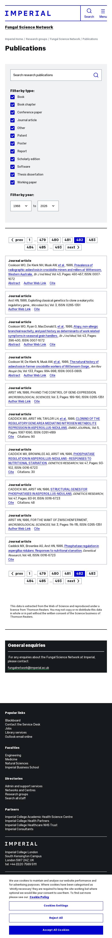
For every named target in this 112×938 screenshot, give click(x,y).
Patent (18, 135)
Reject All (56, 918)
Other (17, 128)
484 (30, 247)
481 (67, 240)
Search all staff (15, 798)
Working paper (23, 182)
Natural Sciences (16, 763)
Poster (18, 143)
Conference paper (26, 112)
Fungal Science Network (29, 27)
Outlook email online (18, 737)
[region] (56, 906)
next (71, 247)
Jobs (8, 728)
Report (18, 151)
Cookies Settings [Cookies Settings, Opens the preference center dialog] (56, 905)
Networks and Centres (20, 790)
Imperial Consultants (19, 829)
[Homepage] (43, 13)
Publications (90, 39)
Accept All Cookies (56, 930)
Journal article (23, 120)
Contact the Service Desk (22, 724)
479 (42, 240)
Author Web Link (35, 283)
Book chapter (23, 104)
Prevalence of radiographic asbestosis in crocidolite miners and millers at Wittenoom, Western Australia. (55, 269)
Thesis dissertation (26, 174)
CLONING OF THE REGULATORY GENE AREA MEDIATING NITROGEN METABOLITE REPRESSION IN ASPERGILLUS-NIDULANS (54, 423)
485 (42, 247)
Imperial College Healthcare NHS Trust (31, 825)
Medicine (11, 759)
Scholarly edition (25, 159)
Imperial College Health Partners (27, 821)
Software (20, 167)
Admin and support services (23, 786)
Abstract (14, 283)
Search (89, 13)
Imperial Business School (22, 767)
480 (55, 240)
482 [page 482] (79, 240)
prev (19, 240)
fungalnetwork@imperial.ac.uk (28, 668)
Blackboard (12, 720)
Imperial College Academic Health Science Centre (39, 817)
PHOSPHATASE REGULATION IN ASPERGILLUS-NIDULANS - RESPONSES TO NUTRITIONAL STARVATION (51, 458)
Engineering (13, 755)
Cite (52, 283)
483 (92, 240)
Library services (16, 732)
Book (17, 97)
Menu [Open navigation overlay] (103, 14)
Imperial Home (14, 39)
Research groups (36, 39)
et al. (61, 265)
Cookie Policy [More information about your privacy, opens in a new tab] (39, 897)
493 (58, 247)
